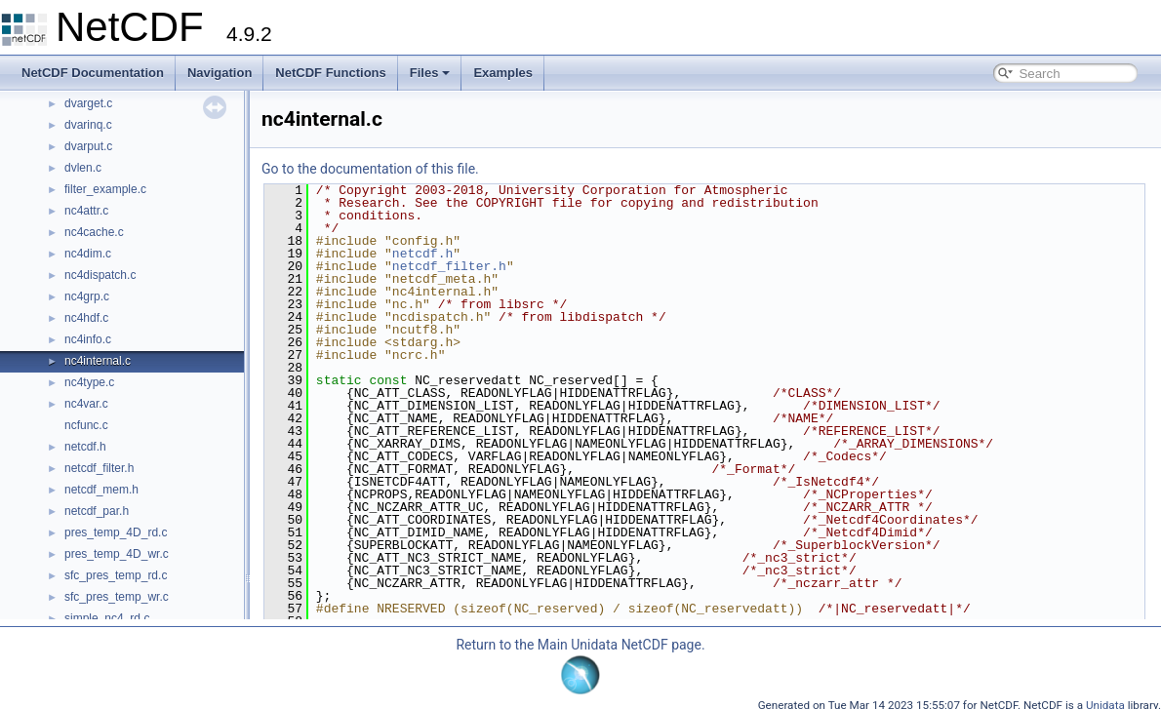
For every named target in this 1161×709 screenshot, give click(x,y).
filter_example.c (105, 189)
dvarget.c (88, 103)
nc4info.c (87, 339)
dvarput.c (88, 146)
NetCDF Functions (330, 72)
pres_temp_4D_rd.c (115, 532)
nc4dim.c (87, 253)
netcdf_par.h (96, 511)
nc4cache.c (94, 232)
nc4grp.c (86, 296)
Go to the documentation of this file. (370, 169)
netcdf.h (85, 446)
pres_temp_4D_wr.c (116, 554)
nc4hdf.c (86, 318)
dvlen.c (82, 168)
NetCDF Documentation (92, 72)
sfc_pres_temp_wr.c (116, 597)
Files (430, 72)
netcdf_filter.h (99, 468)
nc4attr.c (86, 210)
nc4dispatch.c (100, 275)
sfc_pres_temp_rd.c (115, 575)
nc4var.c (86, 404)
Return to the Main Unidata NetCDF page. (580, 644)
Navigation (219, 72)
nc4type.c (89, 382)
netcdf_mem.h (101, 489)
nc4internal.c (97, 361)
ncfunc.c (86, 425)
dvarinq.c (88, 125)
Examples (503, 72)
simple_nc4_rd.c (106, 618)
